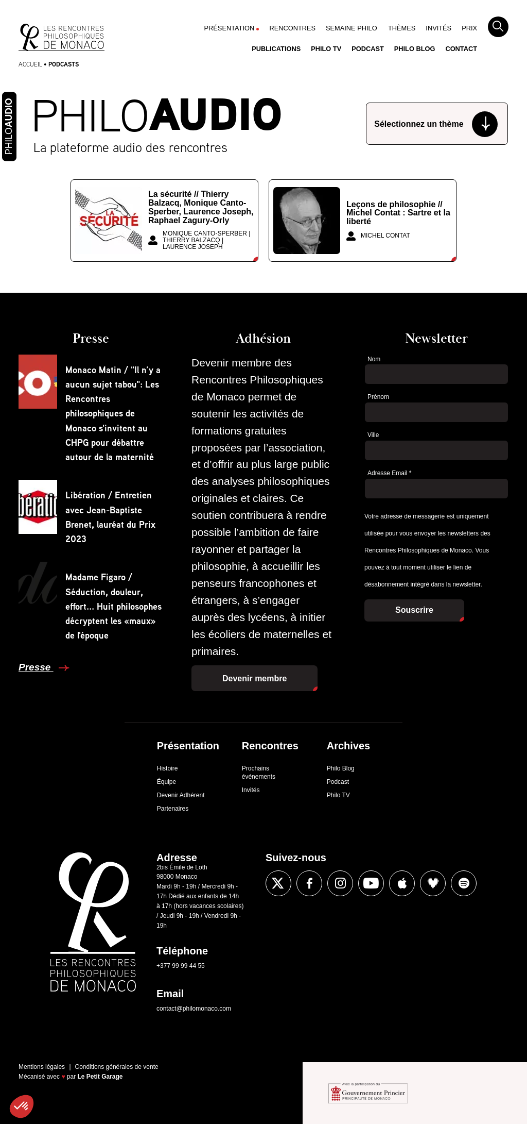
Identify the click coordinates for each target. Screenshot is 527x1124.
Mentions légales (42, 1066)
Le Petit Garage (100, 1076)
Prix (469, 28)
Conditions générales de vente (117, 1066)
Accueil (30, 64)
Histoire (167, 768)
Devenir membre (254, 678)
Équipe (166, 781)
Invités (438, 28)
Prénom (378, 396)
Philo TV (326, 49)
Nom (373, 359)
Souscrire (414, 610)
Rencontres (292, 28)
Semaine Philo (351, 28)
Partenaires (172, 808)
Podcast (368, 49)
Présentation (229, 28)
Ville (373, 435)
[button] (21, 1106)
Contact (461, 49)
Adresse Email (389, 473)
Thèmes (401, 28)
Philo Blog (414, 49)
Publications (276, 49)
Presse (36, 667)
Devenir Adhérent (181, 795)
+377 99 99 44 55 (180, 965)
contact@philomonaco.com (193, 1008)
